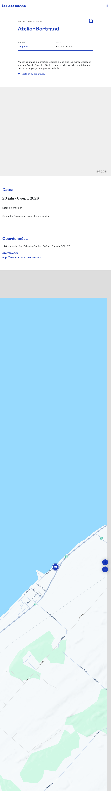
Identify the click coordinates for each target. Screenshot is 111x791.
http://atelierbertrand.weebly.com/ (21, 257)
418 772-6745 (10, 253)
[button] (55, 567)
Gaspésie (23, 46)
